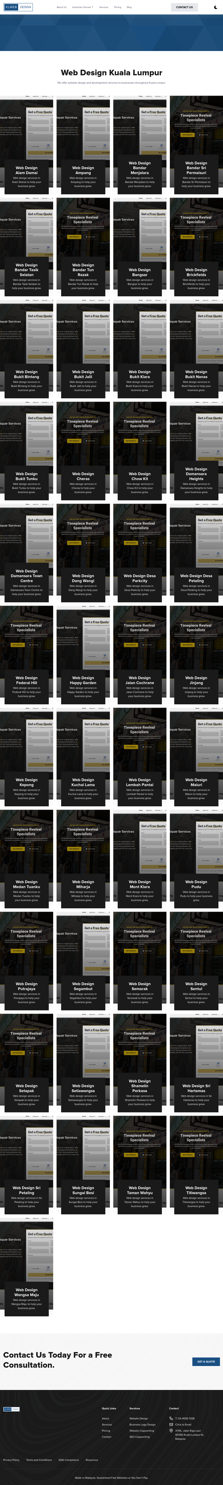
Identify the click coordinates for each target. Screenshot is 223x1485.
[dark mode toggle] (216, 7)
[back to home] (23, 7)
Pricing (117, 7)
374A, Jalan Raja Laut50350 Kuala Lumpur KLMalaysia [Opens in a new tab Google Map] (186, 1435)
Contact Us (184, 7)
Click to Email (180, 1425)
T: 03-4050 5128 (182, 1418)
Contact (106, 1437)
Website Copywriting (142, 1430)
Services (103, 7)
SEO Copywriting (140, 1437)
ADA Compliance (69, 1460)
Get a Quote (206, 1361)
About (105, 1418)
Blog (129, 7)
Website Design (139, 1418)
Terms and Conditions (39, 1460)
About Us (62, 7)
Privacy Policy (11, 1460)
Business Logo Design (143, 1424)
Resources (92, 1460)
